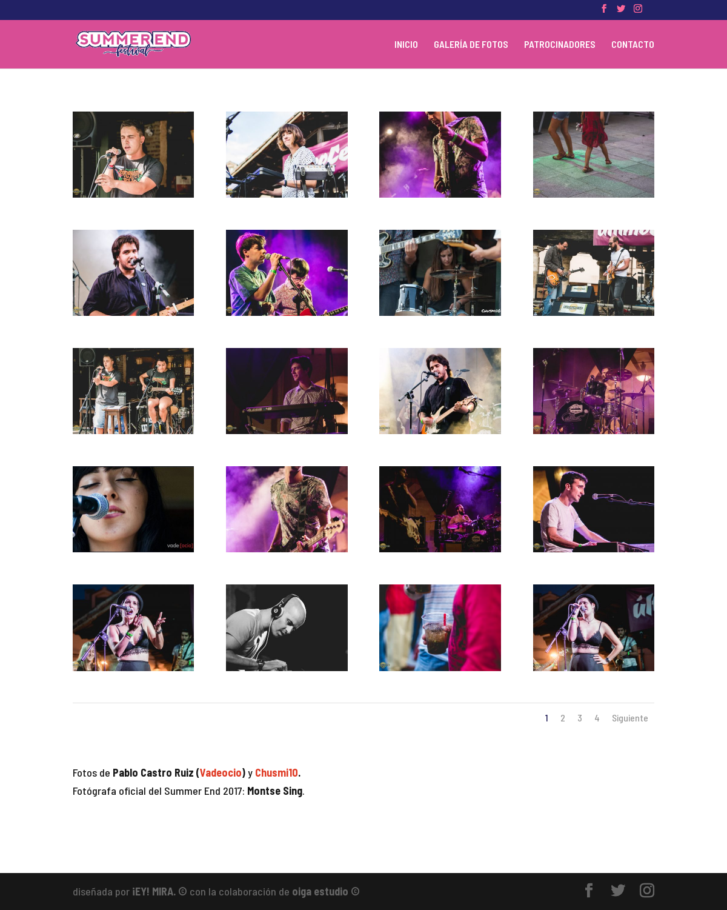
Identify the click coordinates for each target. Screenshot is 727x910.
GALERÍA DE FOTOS (471, 45)
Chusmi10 (276, 772)
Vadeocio (221, 772)
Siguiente (630, 717)
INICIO (406, 45)
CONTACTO (632, 45)
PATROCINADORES (560, 45)
